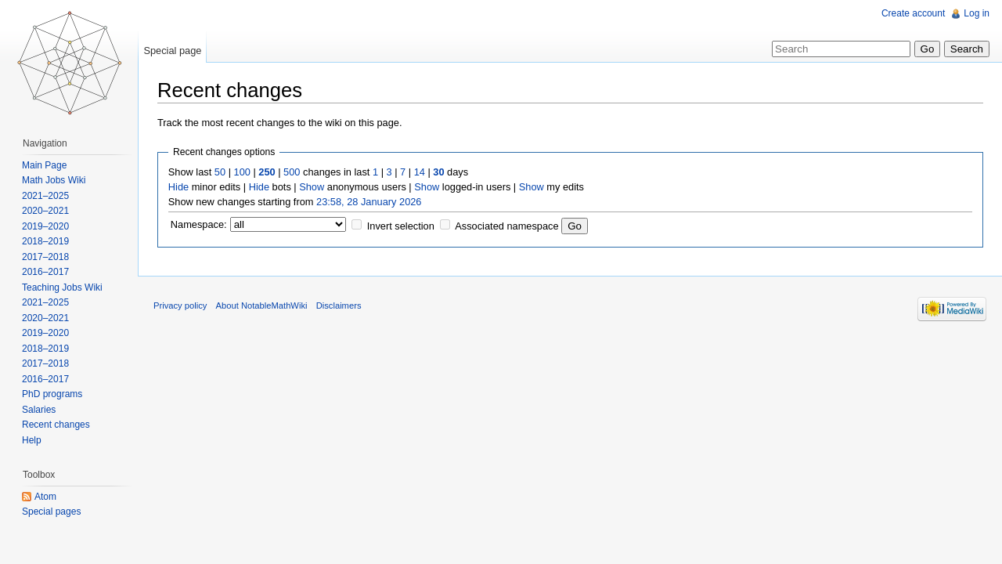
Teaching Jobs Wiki (62, 287)
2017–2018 (45, 256)
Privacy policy (180, 305)
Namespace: (199, 224)
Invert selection (400, 226)
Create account (913, 13)
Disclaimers (339, 305)
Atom (45, 496)
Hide (178, 187)
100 (242, 172)
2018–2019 (45, 241)
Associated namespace (506, 226)
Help (31, 440)
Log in (976, 13)
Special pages (51, 511)
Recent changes (56, 424)
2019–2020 (45, 226)
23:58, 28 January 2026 (368, 202)
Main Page (44, 165)
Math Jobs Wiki (53, 180)
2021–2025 (45, 195)
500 (291, 172)
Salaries (39, 409)
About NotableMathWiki (262, 305)
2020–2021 (45, 210)
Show (311, 187)
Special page (172, 50)
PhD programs (52, 394)
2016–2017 (45, 271)
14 (419, 172)
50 (219, 172)
